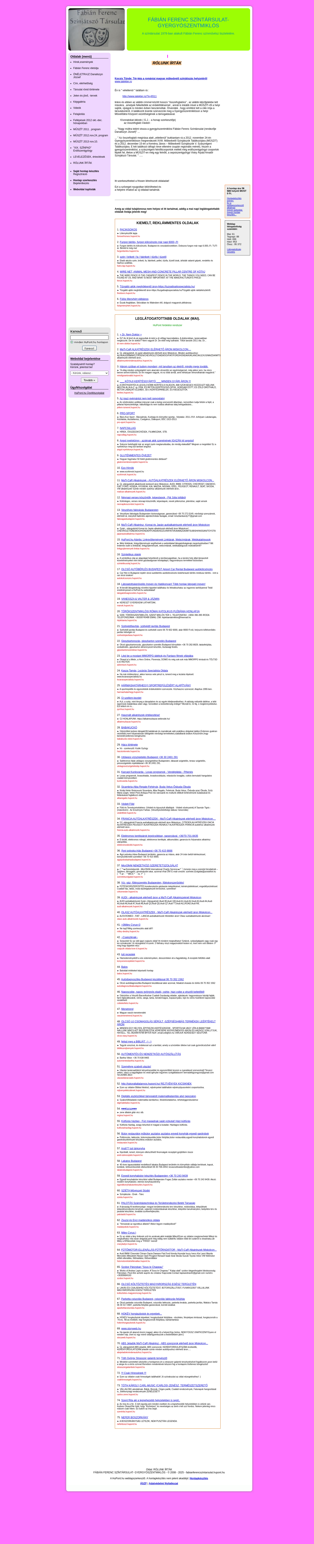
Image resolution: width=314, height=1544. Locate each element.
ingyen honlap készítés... (233, 213)
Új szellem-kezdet (131, 697)
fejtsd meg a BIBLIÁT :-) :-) (136, 1041)
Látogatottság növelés (234, 250)
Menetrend (127, 1009)
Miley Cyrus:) (128, 1232)
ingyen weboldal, (235, 210)
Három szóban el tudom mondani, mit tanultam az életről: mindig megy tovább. (164, 366)
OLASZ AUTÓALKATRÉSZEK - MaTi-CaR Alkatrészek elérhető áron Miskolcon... (167, 912)
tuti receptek (128, 954)
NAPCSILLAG (128, 428)
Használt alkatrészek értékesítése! (140, 715)
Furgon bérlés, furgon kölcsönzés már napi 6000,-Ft (149, 242)
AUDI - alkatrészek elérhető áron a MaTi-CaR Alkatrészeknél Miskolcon (161, 897)
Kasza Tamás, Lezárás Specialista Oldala (144, 670)
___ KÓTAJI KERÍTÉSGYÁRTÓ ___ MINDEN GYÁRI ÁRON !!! (155, 381)
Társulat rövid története (86, 89)
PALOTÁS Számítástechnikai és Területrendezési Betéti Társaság (158, 1203)
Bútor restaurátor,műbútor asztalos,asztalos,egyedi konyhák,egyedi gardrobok (165, 1133)
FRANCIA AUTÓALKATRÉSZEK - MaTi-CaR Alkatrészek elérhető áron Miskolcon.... (168, 818)
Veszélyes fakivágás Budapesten (139, 510)
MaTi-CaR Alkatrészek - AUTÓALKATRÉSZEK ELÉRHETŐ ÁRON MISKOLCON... (167, 480)
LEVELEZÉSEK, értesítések (89, 156)
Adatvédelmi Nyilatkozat (163, 1483)
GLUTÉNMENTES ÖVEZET (136, 455)
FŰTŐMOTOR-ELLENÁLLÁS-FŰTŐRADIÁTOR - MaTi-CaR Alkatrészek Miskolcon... (169, 1249)
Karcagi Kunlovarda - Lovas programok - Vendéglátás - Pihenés (157, 772)
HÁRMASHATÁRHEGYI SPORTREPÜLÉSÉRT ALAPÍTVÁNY (156, 685)
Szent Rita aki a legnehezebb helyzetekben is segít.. (150, 1400)
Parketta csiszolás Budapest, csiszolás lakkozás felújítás (153, 1298)
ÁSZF (143, 1483)
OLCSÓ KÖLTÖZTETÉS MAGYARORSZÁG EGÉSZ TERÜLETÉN (158, 1284)
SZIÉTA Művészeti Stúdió (135, 1190)
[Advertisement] (85, 261)
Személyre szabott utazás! (136, 1066)
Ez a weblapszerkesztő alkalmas (235, 205)
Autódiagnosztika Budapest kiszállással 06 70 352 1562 (152, 979)
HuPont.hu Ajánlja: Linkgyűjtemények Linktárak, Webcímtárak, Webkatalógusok (166, 539)
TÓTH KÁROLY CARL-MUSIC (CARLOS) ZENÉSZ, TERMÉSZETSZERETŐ (164, 1385)
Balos (124, 966)
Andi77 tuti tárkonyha (133, 1148)
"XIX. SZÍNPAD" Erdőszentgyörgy (82, 149)
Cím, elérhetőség (83, 83)
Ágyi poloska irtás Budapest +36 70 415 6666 (147, 850)
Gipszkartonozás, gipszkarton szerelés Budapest (148, 641)
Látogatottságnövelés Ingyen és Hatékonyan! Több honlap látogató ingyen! (163, 584)
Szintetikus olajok (131, 554)
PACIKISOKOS (128, 229)
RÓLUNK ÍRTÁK (82, 162)
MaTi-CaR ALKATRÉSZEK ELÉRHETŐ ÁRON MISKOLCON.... (155, 349)
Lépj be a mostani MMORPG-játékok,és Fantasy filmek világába (157, 655)
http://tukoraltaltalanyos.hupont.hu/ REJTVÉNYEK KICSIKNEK (156, 1083)
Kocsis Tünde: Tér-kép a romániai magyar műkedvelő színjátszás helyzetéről (161, 78)
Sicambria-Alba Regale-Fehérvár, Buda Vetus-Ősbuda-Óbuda (156, 786)
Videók (77, 107)
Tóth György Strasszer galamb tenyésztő (144, 1358)
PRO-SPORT (127, 413)
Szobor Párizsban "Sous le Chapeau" (142, 1267)
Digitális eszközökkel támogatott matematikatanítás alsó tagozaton (158, 1096)
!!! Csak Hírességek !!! (133, 1373)
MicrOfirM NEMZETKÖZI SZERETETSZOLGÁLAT (149, 865)
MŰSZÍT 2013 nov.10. (85, 141)
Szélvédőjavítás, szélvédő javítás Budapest (145, 626)
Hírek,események (83, 62)
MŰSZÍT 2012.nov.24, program (90, 135)
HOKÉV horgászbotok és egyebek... (141, 1313)
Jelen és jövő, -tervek (85, 95)
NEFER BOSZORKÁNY (134, 1417)
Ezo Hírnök (127, 467)
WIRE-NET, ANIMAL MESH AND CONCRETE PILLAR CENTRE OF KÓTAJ (162, 271)
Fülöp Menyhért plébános (134, 299)
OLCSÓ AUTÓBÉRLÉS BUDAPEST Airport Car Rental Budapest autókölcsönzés (167, 569)
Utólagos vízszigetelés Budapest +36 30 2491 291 (149, 757)
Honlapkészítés (199, 1478)
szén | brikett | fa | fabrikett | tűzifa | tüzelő (143, 256)
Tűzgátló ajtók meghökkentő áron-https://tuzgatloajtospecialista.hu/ (157, 286)
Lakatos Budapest (131, 1160)
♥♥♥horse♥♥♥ (129, 1108)
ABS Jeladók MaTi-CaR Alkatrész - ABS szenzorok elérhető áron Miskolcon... (164, 1343)
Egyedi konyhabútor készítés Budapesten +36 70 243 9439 (154, 1175)
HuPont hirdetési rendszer (167, 325)
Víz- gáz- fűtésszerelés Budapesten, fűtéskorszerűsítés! (152, 882)
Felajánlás (79, 114)
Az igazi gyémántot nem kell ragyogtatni (142, 398)
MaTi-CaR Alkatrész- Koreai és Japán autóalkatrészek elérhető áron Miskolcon (165, 524)
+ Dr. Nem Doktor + (131, 334)
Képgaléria (79, 101)
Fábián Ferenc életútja (86, 68)
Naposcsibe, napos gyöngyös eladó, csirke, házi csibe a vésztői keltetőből (162, 991)
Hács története (129, 744)
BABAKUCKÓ (129, 727)
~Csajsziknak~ (129, 937)
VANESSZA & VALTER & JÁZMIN (140, 598)
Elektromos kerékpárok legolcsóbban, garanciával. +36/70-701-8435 (159, 835)
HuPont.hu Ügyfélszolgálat (89, 393)
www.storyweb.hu (131, 1328)
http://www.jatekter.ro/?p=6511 (139, 96)
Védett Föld (127, 803)
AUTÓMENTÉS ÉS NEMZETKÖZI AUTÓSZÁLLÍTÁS (151, 1054)
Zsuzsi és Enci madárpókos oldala (140, 1220)
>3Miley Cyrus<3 (130, 924)
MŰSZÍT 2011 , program (87, 129)
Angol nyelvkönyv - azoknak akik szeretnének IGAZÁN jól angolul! (157, 440)
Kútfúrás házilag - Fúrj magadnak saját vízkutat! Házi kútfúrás (156, 1121)
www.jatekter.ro (123, 81)
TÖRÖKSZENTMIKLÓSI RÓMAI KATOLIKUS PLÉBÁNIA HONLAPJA (160, 611)
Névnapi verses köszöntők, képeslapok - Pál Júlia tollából (153, 497)
